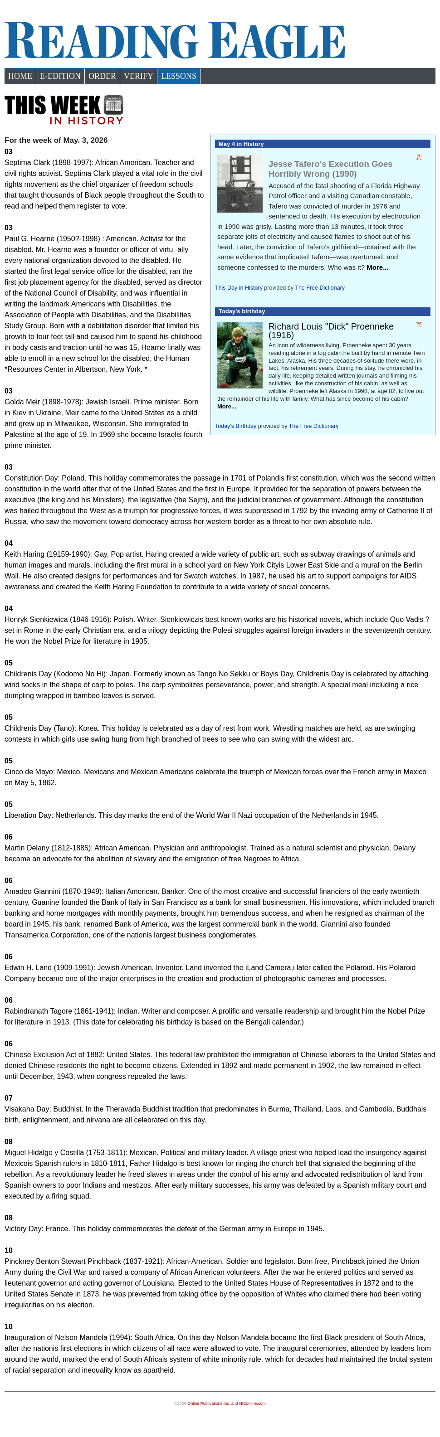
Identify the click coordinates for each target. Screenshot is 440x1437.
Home (20, 76)
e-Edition (60, 76)
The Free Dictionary (320, 288)
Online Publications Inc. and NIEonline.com (226, 1403)
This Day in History (239, 288)
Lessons (178, 76)
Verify (138, 76)
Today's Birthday (235, 426)
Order (102, 76)
